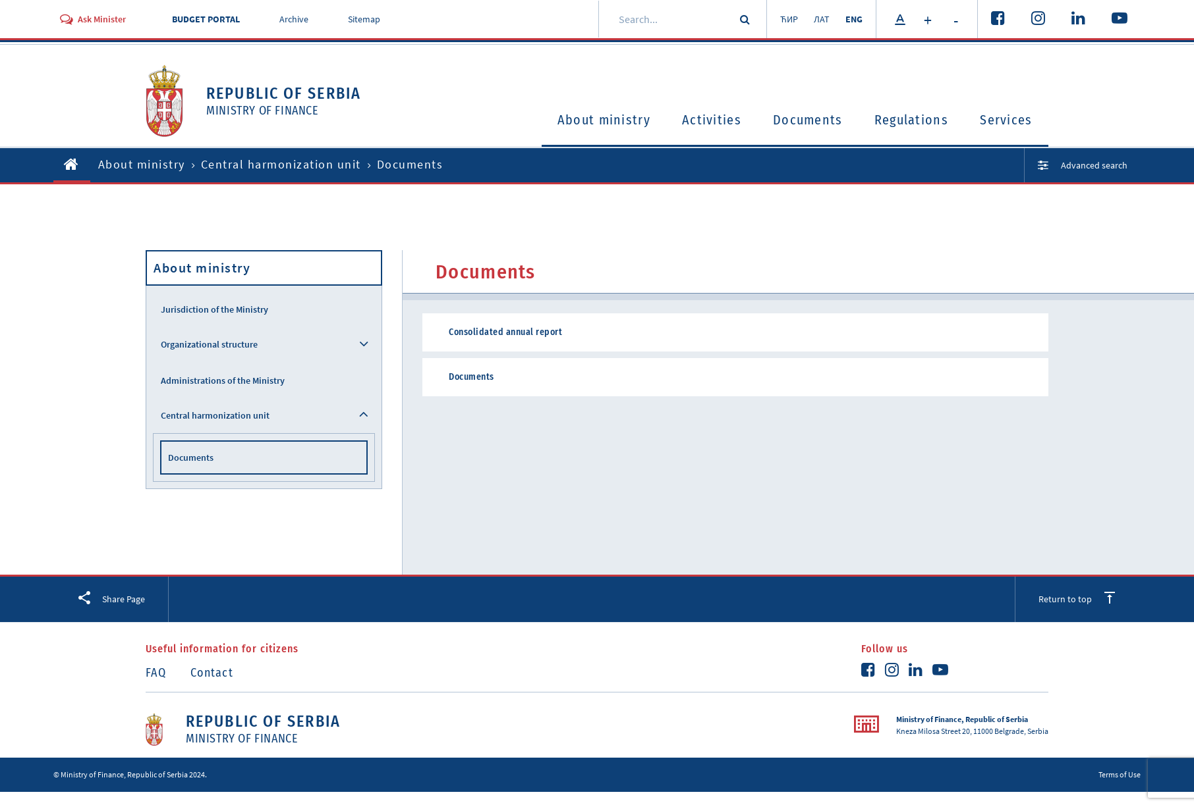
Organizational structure (209, 344)
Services (1006, 120)
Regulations (911, 120)
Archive (293, 19)
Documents (808, 120)
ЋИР (789, 19)
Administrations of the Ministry (223, 380)
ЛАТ (822, 19)
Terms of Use (1119, 774)
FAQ (156, 672)
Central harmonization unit (281, 164)
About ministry (603, 120)
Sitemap (364, 19)
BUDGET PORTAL (206, 19)
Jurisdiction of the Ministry (214, 309)
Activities (711, 120)
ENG (854, 19)
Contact (211, 672)
